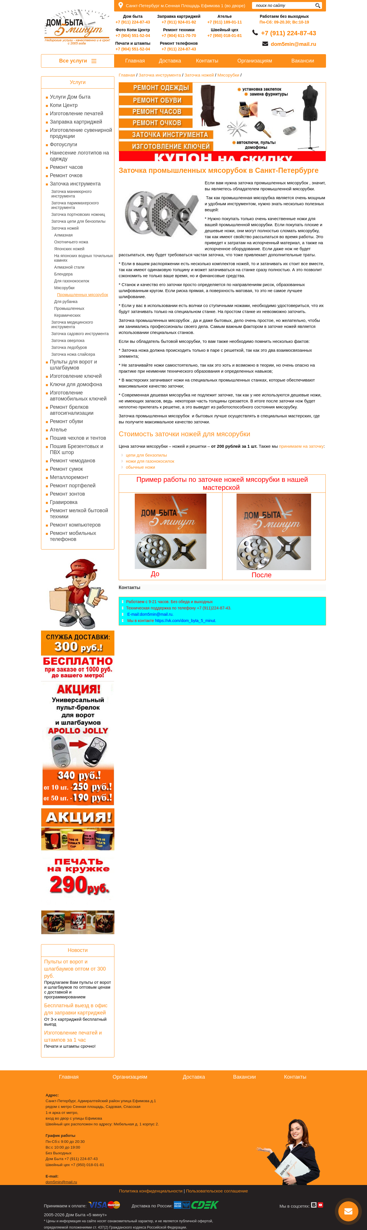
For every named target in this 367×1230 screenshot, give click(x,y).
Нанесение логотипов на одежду (79, 156)
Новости (78, 950)
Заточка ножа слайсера (73, 354)
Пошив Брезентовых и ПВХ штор (76, 449)
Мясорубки (64, 287)
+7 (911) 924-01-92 (179, 22)
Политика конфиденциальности (150, 1190)
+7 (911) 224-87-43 (133, 22)
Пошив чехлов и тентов (78, 438)
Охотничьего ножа (71, 242)
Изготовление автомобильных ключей (78, 396)
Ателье (58, 430)
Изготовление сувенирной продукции (81, 133)
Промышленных (69, 308)
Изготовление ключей (76, 376)
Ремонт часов (66, 167)
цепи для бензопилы (146, 455)
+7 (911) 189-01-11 (224, 22)
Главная (135, 61)
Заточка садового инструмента (80, 333)
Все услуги (77, 61)
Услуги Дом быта (70, 97)
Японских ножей (69, 249)
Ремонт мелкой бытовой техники (79, 513)
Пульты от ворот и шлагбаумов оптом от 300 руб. (75, 969)
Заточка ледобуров (69, 347)
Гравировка (63, 502)
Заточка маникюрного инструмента (71, 193)
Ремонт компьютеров (75, 525)
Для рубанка (65, 301)
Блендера (63, 274)
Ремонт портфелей (72, 485)
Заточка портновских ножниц (78, 214)
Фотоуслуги (63, 144)
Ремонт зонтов (67, 494)
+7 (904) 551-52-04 (133, 35)
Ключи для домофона (76, 384)
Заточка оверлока (68, 340)
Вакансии (302, 61)
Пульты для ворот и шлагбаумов (73, 365)
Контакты (207, 61)
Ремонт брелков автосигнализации (71, 410)
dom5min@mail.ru (293, 44)
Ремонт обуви (66, 421)
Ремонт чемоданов (72, 461)
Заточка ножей (65, 228)
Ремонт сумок (66, 469)
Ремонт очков (66, 175)
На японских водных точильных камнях (83, 258)
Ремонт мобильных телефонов (73, 536)
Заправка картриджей (76, 122)
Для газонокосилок (71, 281)
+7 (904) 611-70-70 (179, 35)
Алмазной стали (69, 267)
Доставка (170, 61)
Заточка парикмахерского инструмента (75, 205)
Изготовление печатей (76, 113)
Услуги (77, 82)
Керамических (67, 315)
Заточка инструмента (75, 184)
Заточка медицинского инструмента (72, 324)
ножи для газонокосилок (150, 461)
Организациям (254, 61)
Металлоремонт (69, 477)
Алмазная (63, 235)
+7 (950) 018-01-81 (224, 35)
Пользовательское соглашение (217, 1190)
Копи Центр (64, 105)
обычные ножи (140, 467)
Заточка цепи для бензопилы (78, 221)
